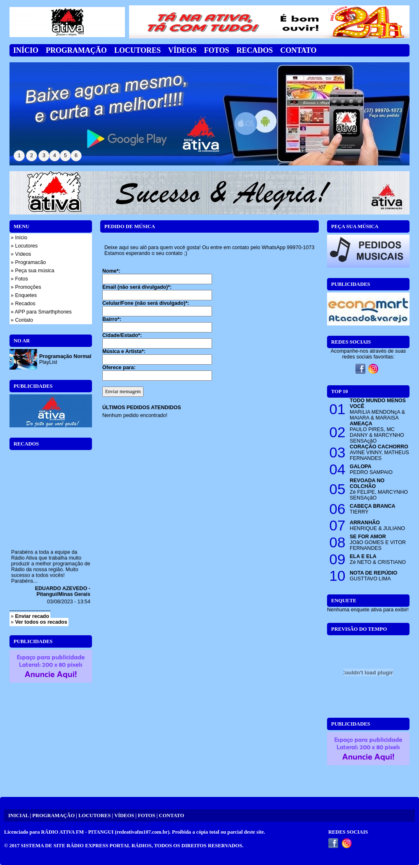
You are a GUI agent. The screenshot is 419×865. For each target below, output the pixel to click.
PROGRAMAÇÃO (53, 815)
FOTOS (146, 815)
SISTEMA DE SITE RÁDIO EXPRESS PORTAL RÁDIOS (86, 846)
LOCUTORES (94, 815)
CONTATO (171, 815)
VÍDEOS (124, 815)
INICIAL (18, 815)
